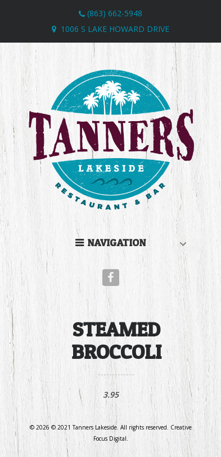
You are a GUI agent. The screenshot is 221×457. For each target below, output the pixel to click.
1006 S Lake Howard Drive (115, 29)
